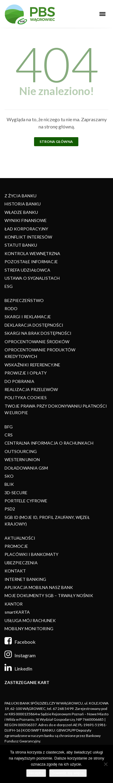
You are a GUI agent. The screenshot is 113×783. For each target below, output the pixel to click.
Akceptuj (36, 773)
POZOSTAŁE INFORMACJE (31, 261)
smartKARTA (17, 612)
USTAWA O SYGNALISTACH (32, 278)
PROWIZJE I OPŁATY (26, 372)
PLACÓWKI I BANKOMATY (31, 554)
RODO (11, 308)
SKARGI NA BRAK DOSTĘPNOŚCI (38, 333)
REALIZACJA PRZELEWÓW (31, 389)
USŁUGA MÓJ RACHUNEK (30, 620)
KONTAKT (15, 570)
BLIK (9, 484)
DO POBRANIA (19, 381)
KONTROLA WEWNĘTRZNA (32, 253)
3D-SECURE (16, 492)
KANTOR (14, 603)
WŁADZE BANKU (21, 212)
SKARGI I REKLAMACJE (28, 316)
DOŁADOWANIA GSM (26, 467)
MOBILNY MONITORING (29, 628)
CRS (9, 434)
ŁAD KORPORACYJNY (26, 228)
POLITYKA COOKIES (26, 397)
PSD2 (10, 508)
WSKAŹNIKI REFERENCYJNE (32, 364)
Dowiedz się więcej (68, 773)
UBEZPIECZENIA (21, 562)
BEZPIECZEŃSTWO (24, 300)
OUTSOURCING (21, 451)
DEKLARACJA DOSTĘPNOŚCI (34, 325)
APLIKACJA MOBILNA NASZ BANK (39, 587)
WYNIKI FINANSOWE (26, 220)
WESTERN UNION (22, 459)
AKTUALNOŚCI (20, 538)
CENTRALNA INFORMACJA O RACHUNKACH (49, 442)
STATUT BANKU (21, 245)
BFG (9, 426)
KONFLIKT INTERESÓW (28, 236)
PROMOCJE (16, 546)
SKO (9, 476)
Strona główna (56, 141)
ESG (9, 286)
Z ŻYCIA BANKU (20, 195)
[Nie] (105, 764)
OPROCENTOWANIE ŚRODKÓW (37, 341)
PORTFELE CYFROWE (26, 500)
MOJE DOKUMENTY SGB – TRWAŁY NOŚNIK (49, 595)
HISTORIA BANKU (23, 203)
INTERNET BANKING (25, 579)
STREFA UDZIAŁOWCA (27, 270)
